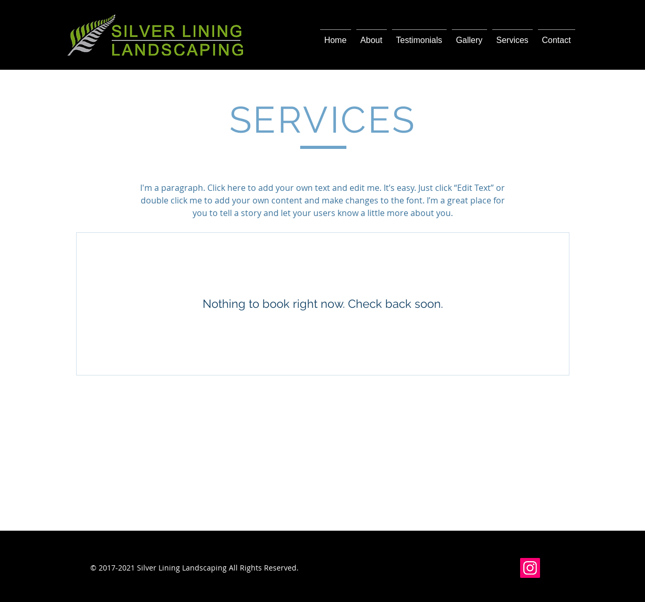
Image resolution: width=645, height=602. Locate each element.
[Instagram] (530, 568)
